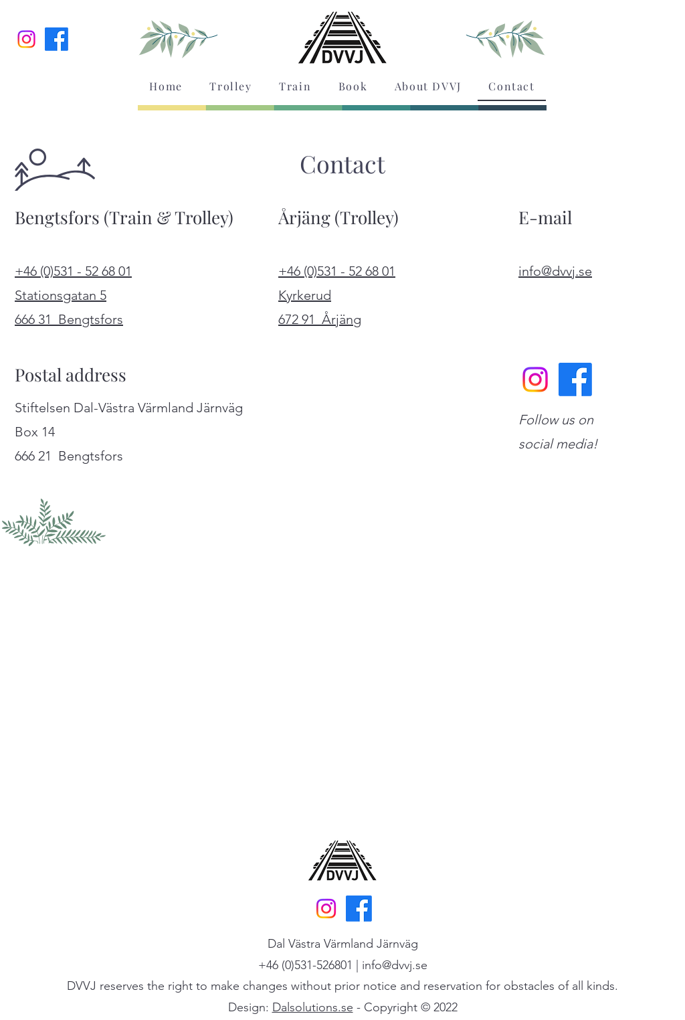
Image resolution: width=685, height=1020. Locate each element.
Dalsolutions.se (312, 1007)
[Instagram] (26, 39)
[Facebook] (56, 39)
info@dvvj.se (394, 965)
